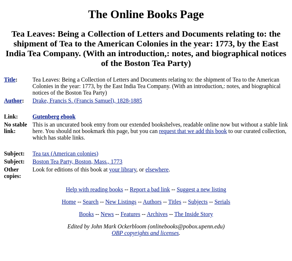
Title (10, 79)
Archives (157, 214)
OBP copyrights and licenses (145, 233)
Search (91, 202)
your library (122, 169)
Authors (152, 202)
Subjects (197, 202)
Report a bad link (150, 189)
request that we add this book (193, 131)
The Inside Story (193, 214)
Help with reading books (94, 189)
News (107, 214)
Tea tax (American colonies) (65, 153)
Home (69, 202)
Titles (174, 202)
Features (130, 214)
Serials (222, 202)
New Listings (120, 202)
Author (13, 101)
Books (86, 214)
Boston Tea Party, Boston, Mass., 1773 (78, 161)
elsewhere (157, 169)
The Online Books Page (146, 14)
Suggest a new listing (201, 189)
